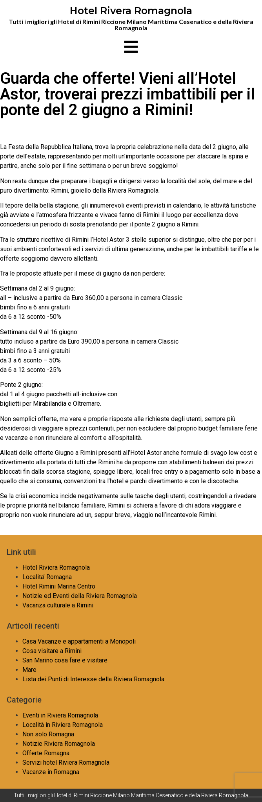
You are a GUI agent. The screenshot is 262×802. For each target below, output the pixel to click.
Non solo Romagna (48, 734)
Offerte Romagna (45, 753)
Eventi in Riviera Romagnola (60, 715)
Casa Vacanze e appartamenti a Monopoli (79, 641)
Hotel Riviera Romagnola (56, 567)
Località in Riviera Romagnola (62, 724)
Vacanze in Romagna (50, 772)
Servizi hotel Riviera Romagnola (65, 762)
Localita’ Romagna (47, 577)
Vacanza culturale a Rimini (57, 605)
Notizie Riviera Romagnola (58, 743)
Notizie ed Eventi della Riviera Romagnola (79, 596)
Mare (29, 669)
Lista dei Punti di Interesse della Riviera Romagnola (93, 679)
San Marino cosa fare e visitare (64, 660)
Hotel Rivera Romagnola (131, 11)
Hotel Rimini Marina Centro (58, 586)
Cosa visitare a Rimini (52, 651)
